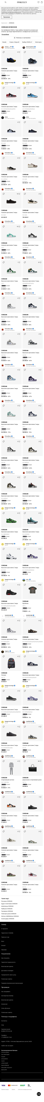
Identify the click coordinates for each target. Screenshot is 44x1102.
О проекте (4, 928)
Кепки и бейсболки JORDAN (10, 916)
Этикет (3, 945)
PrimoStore (8, 152)
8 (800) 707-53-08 (6, 1031)
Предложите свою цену (8, 975)
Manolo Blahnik (5, 1065)
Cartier (3, 1061)
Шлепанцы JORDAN (7, 906)
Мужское (4, 23)
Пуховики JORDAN (7, 911)
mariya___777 (8, 46)
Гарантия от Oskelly (7, 933)
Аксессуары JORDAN (7, 918)
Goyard (3, 1056)
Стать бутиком (5, 1008)
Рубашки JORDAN (6, 908)
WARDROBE (8, 615)
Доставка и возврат (7, 970)
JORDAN (4, 68)
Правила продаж (5, 1089)
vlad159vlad (29, 721)
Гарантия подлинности (8, 962)
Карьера (3, 949)
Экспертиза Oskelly (7, 995)
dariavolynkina (30, 46)
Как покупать (5, 958)
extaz (6, 117)
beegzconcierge (9, 82)
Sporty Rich (4, 1069)
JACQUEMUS (4, 1058)
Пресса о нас (5, 937)
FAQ (2, 1025)
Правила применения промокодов (12, 983)
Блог (2, 941)
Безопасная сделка (7, 966)
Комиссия (4, 1004)
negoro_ (7, 651)
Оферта (13, 1089)
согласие (11, 13)
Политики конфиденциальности (11, 12)
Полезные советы (6, 979)
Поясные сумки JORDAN (8, 913)
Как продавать (5, 991)
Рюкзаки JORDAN (6, 901)
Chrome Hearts (5, 1052)
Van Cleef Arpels (5, 1054)
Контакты (4, 1021)
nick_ (27, 579)
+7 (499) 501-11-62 (6, 1037)
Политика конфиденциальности (25, 1089)
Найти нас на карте (7, 1045)
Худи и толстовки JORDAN (9, 903)
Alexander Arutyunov (6, 1067)
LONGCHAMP (4, 1063)
